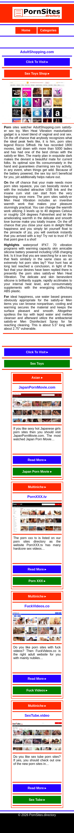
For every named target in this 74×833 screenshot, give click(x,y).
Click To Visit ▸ (37, 62)
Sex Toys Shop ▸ (37, 73)
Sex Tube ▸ (37, 799)
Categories (48, 30)
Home (26, 30)
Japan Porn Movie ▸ (37, 471)
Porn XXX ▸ (37, 581)
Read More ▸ (37, 460)
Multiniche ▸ (37, 487)
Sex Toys (37, 363)
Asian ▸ (36, 377)
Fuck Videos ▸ (36, 690)
